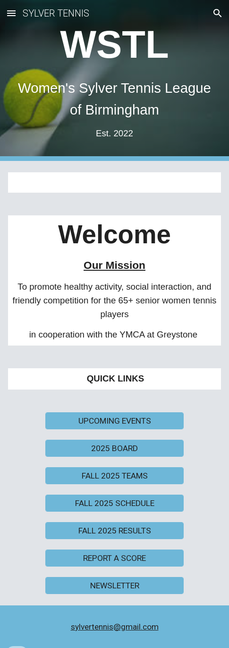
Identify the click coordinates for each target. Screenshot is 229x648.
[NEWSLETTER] (114, 585)
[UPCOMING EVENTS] (114, 420)
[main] (114, 81)
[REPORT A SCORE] (114, 557)
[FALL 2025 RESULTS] (114, 530)
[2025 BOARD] (114, 448)
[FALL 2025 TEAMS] (114, 475)
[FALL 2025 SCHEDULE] (114, 502)
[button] (11, 13)
